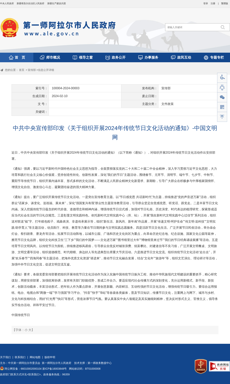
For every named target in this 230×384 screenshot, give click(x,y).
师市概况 (53, 57)
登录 (205, 3)
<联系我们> (34, 374)
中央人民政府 (7, 3)
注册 (213, 3)
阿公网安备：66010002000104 (23, 368)
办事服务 (151, 57)
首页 (21, 69)
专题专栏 (217, 57)
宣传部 (32, 69)
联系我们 (20, 357)
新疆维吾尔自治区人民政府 (30, 3)
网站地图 (35, 357)
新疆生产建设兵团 (56, 3)
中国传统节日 (21, 315)
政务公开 (119, 57)
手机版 (222, 107)
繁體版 (224, 3)
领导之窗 (86, 57)
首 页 (20, 57)
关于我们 (5, 357)
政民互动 (184, 57)
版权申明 (49, 357)
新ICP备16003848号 (54, 368)
